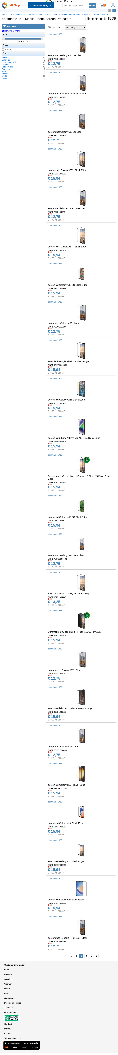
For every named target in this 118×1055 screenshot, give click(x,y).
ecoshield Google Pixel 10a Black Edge (68, 361)
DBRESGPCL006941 (57, 365)
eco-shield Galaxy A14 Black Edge (66, 823)
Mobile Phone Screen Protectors (75, 14)
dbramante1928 (101, 14)
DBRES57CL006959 (57, 250)
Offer (6, 993)
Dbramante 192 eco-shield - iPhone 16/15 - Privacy (74, 631)
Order (6, 970)
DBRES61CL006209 (57, 635)
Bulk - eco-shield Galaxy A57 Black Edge (69, 593)
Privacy (7, 1029)
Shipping (8, 979)
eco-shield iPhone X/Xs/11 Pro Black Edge (70, 708)
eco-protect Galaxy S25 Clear (63, 746)
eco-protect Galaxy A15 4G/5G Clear (67, 93)
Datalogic (6, 60)
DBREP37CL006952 (57, 674)
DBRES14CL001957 (57, 827)
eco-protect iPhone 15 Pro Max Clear (67, 208)
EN (114, 10)
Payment (8, 974)
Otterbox (6, 64)
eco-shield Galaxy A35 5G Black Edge (67, 285)
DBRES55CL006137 (57, 521)
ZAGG (5, 76)
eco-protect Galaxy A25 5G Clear (65, 55)
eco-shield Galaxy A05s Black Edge (66, 399)
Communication (18, 14)
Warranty (8, 984)
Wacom (5, 74)
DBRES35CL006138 (57, 288)
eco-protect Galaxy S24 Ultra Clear (66, 555)
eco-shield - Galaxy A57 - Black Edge (67, 246)
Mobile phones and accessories (43, 14)
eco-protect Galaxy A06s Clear (64, 323)
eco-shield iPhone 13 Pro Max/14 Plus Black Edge (74, 438)
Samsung (6, 69)
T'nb (4, 71)
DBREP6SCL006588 (57, 327)
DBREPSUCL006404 (57, 559)
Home (4, 14)
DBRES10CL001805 (57, 712)
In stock (6, 50)
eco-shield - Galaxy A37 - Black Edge (67, 170)
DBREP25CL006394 (57, 59)
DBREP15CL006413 (57, 97)
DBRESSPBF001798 (57, 788)
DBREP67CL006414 (57, 212)
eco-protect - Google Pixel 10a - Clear (67, 938)
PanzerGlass (7, 67)
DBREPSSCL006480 (57, 750)
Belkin (4, 57)
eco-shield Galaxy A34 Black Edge (66, 899)
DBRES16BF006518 (57, 865)
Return (7, 989)
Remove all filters (11, 31)
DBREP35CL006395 (57, 135)
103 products (54, 27)
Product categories (12, 1003)
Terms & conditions (12, 1038)
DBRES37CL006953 (57, 174)
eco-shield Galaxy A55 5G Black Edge (67, 517)
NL (109, 10)
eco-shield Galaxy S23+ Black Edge (66, 785)
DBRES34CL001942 (57, 903)
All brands (8, 1007)
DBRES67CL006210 (57, 482)
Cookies (8, 1033)
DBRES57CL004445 (57, 597)
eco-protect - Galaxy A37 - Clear (64, 670)
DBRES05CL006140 (57, 403)
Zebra (4, 78)
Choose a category (41, 5)
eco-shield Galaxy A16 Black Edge (66, 861)
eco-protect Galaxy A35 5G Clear (65, 132)
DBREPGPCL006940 (57, 941)
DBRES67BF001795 (57, 441)
